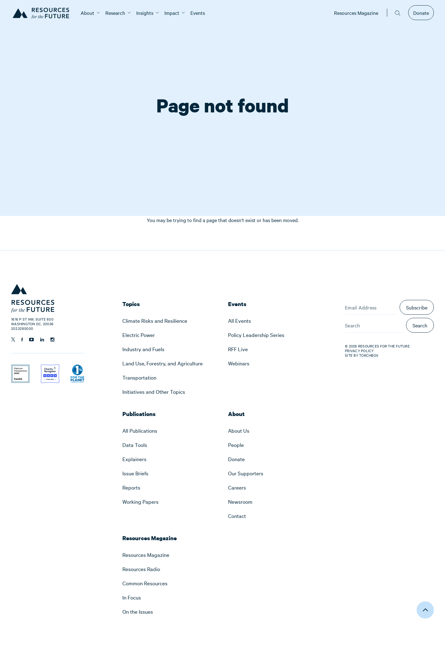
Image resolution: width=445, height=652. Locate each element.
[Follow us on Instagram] (52, 340)
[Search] (374, 325)
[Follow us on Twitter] (13, 339)
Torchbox (368, 355)
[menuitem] (87, 13)
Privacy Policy (359, 350)
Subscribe (416, 307)
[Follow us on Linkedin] (42, 340)
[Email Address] (370, 307)
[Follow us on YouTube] (31, 340)
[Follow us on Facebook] (22, 340)
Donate (421, 12)
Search (420, 325)
